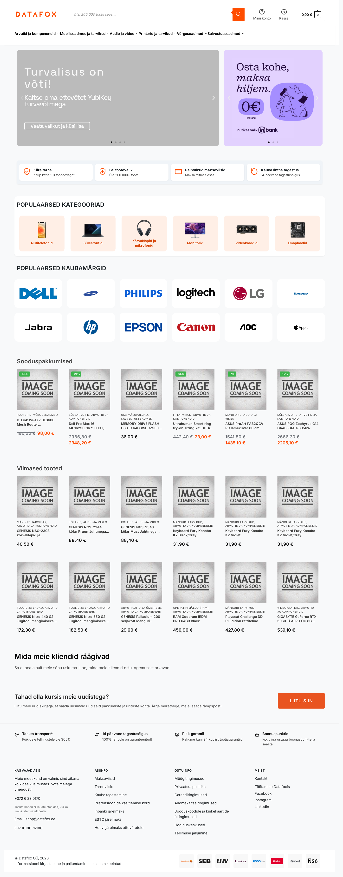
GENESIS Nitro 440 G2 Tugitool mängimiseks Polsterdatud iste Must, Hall (36, 616)
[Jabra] (38, 324)
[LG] (248, 290)
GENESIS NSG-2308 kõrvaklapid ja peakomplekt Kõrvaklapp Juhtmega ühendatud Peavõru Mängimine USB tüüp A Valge (37, 530)
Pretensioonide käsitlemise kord (122, 800)
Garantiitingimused (191, 792)
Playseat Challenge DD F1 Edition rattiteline (244, 616)
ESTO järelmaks (108, 816)
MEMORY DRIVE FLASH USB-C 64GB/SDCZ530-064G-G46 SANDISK (140, 423)
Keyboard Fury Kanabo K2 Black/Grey (192, 530)
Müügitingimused (189, 776)
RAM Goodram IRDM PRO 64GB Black (190, 616)
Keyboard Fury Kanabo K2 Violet (244, 530)
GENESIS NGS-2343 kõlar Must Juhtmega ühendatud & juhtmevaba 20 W (138, 526)
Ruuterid (24, 412)
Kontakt (261, 776)
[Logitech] (196, 290)
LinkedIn (262, 804)
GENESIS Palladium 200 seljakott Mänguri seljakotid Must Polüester (140, 616)
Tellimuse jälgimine (191, 830)
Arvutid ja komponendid (89, 413)
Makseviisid (105, 776)
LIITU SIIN (301, 697)
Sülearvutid (79, 412)
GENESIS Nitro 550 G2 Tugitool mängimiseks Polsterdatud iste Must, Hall (88, 616)
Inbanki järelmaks (109, 808)
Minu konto (262, 14)
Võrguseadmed (45, 412)
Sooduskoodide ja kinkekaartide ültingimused (202, 811)
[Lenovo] (301, 290)
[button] (311, 14)
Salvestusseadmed (136, 415)
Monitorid (233, 412)
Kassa (284, 14)
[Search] (239, 14)
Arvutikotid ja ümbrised (141, 605)
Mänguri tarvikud (31, 519)
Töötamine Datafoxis (272, 784)
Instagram (263, 797)
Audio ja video (95, 519)
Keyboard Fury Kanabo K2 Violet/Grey (296, 530)
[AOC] (248, 324)
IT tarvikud (182, 412)
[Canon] (196, 324)
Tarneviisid (104, 784)
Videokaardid (288, 605)
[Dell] (38, 290)
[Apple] (301, 324)
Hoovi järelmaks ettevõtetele (119, 825)
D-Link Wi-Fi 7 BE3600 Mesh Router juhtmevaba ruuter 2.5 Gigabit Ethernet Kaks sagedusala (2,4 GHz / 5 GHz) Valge (36, 419)
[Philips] (143, 290)
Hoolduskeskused (190, 822)
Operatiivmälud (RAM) (190, 605)
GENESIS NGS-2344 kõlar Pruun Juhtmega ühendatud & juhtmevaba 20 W (87, 526)
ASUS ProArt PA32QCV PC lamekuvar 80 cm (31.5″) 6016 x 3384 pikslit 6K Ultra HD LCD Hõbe (244, 423)
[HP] (91, 324)
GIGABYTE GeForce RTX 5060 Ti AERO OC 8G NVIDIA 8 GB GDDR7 (297, 616)
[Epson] (143, 324)
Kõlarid (75, 519)
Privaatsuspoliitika (190, 784)
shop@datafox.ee (41, 816)
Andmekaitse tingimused (196, 800)
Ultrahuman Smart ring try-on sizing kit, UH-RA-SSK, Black (193, 423)
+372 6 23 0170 (27, 796)
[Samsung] (91, 290)
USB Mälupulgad (134, 412)
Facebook (263, 790)
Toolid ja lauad (30, 605)
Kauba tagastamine (111, 792)
